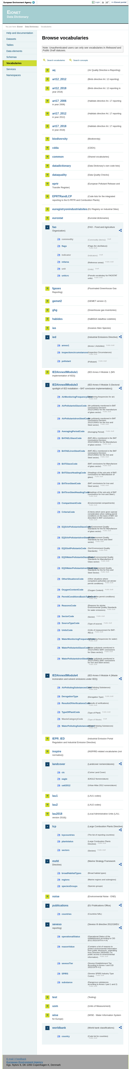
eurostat (57, 218)
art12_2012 (59, 79)
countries (66, 914)
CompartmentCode (71, 503)
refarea (65, 262)
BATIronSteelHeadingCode (74, 492)
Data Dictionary (32, 27)
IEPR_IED (58, 738)
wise (55, 1015)
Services (11, 69)
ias (54, 328)
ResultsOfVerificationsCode (74, 703)
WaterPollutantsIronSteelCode (74, 658)
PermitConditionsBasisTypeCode (74, 596)
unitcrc (65, 275)
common (58, 156)
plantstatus (67, 841)
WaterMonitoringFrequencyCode (74, 639)
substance (67, 982)
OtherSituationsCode (72, 579)
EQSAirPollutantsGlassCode (74, 527)
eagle (64, 779)
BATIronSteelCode (71, 483)
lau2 (55, 804)
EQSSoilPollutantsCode (74, 548)
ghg (54, 310)
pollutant (66, 361)
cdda (55, 147)
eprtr (55, 183)
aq (53, 70)
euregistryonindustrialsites (69, 209)
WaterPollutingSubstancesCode (74, 726)
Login (97, 2)
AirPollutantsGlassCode (74, 405)
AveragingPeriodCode (73, 431)
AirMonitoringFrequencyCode (74, 397)
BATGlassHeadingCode (74, 472)
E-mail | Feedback (16, 1059)
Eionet (20, 27)
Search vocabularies (56, 60)
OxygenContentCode (72, 589)
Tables (9, 45)
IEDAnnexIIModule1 (65, 372)
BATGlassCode (69, 464)
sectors (65, 850)
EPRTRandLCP (62, 196)
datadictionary (61, 165)
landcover (58, 764)
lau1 (55, 795)
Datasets (11, 39)
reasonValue (68, 946)
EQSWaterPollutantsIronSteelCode (74, 568)
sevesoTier (67, 963)
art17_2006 (59, 100)
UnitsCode (67, 630)
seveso (56, 924)
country (66, 1036)
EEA (20, 2)
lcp (54, 826)
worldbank (59, 1027)
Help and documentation (19, 33)
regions (65, 879)
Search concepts (80, 60)
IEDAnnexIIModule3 (65, 384)
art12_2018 (59, 88)
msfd (55, 861)
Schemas (11, 57)
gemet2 (57, 301)
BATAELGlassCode (72, 438)
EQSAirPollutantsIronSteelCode (74, 537)
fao (54, 227)
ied (54, 337)
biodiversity (60, 138)
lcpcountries (68, 835)
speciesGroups (69, 886)
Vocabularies (13, 63)
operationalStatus (71, 936)
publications (60, 905)
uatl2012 (66, 785)
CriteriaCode (68, 512)
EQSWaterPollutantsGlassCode (74, 557)
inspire (56, 751)
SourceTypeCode (70, 623)
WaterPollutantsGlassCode (74, 647)
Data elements (14, 51)
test (54, 997)
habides (57, 319)
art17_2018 (59, 126)
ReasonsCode (69, 605)
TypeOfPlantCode (71, 712)
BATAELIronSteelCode (73, 451)
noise (55, 896)
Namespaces (13, 75)
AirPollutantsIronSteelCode (74, 418)
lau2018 (57, 813)
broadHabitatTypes (71, 873)
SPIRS (65, 973)
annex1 (65, 345)
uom (55, 1006)
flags (64, 246)
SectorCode (68, 616)
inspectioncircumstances (74, 352)
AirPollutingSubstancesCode (74, 687)
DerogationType (70, 696)
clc (63, 772)
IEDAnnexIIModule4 (65, 675)
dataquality (59, 174)
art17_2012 (59, 113)
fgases (56, 288)
